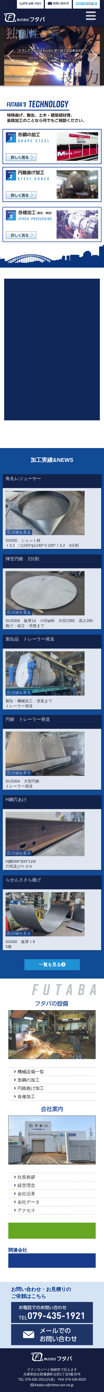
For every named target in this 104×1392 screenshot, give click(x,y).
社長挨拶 (24, 1177)
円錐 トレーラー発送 (28, 725)
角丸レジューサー (23, 484)
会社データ (27, 1202)
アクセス (24, 1210)
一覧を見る (52, 964)
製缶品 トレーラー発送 (30, 644)
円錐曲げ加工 (29, 1088)
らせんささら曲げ (23, 885)
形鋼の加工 (27, 1080)
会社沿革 (24, 1193)
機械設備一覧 (29, 1071)
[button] (10, 56)
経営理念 (24, 1185)
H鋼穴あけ (16, 805)
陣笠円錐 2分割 (22, 564)
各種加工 (24, 1096)
